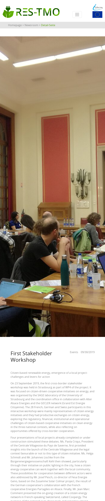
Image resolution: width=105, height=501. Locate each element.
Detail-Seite (48, 25)
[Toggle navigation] (77, 14)
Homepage (15, 25)
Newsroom (31, 25)
